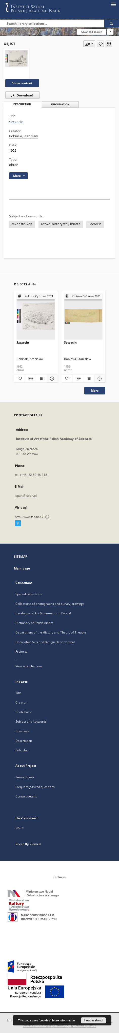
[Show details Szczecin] (51, 378)
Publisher (22, 750)
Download (21, 95)
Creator (21, 702)
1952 (12, 150)
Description (23, 741)
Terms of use (24, 777)
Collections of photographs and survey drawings (50, 604)
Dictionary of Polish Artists (34, 623)
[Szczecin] (16, 58)
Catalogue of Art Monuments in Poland (43, 613)
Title (18, 693)
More (94, 390)
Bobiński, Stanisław (23, 136)
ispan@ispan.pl (26, 495)
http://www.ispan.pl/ (32, 517)
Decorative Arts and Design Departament (45, 642)
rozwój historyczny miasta (60, 224)
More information (63, 1020)
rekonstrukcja (22, 224)
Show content (22, 83)
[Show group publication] (36, 296)
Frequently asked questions (35, 787)
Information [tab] (60, 104)
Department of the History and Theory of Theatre (50, 632)
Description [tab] (22, 104)
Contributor (23, 712)
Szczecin (95, 224)
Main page (22, 568)
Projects (21, 651)
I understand (93, 1020)
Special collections (28, 594)
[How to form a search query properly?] (110, 32)
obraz (13, 165)
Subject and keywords (31, 721)
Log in (19, 827)
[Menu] (113, 4)
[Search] (111, 23)
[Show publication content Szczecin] (41, 378)
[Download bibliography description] (30, 378)
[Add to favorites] (100, 44)
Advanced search (91, 32)
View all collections (28, 666)
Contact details (26, 796)
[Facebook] (18, 523)
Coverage (22, 731)
